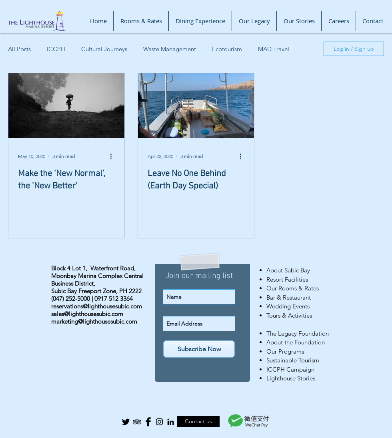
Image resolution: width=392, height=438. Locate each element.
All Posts (19, 49)
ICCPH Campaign (290, 369)
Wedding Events (288, 306)
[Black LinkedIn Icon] (170, 421)
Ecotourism (227, 49)
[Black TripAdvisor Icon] (137, 421)
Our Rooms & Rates (292, 288)
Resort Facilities (287, 279)
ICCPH (56, 49)
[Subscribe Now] (199, 349)
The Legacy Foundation (297, 333)
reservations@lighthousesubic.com (96, 306)
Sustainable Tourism (292, 360)
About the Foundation (295, 342)
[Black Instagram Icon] (159, 421)
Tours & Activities (289, 315)
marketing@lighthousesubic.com (94, 321)
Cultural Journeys (104, 49)
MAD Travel (273, 49)
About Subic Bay (288, 270)
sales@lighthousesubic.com (87, 314)
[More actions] (113, 156)
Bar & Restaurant (288, 297)
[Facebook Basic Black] (148, 421)
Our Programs (285, 351)
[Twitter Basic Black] (125, 421)
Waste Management (169, 49)
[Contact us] (198, 421)
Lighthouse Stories (290, 378)
